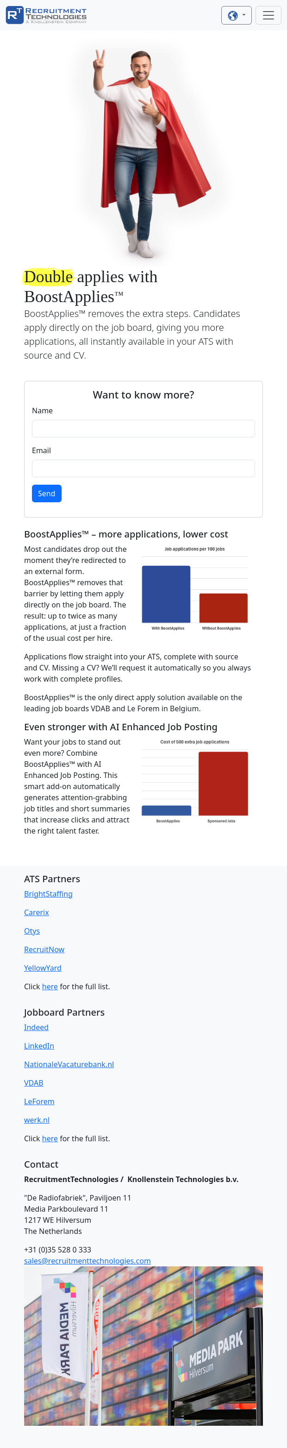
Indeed (36, 1027)
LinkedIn (39, 1046)
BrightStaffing (48, 894)
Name (42, 410)
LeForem (39, 1101)
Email (41, 450)
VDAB (34, 1083)
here (50, 986)
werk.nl (37, 1120)
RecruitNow (44, 949)
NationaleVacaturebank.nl (69, 1064)
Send (47, 493)
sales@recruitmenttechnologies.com (87, 1261)
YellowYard (43, 968)
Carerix (36, 912)
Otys (32, 931)
